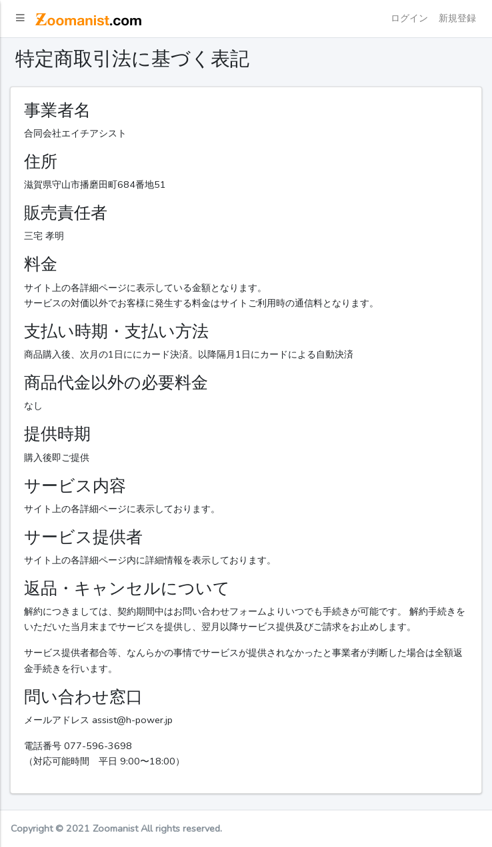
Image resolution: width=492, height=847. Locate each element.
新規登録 (457, 18)
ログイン (409, 18)
